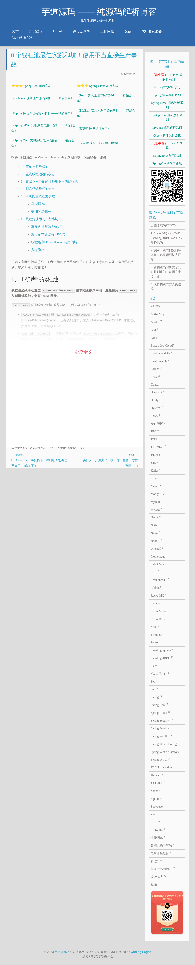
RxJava (156, 603)
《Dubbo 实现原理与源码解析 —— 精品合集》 (42, 101)
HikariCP (158, 392)
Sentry (155, 642)
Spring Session (161, 728)
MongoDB (158, 494)
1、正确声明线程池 (34, 170)
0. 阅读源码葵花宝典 (164, 225)
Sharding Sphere (162, 650)
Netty (155, 525)
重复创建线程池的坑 (46, 230)
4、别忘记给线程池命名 (38, 192)
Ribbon (156, 587)
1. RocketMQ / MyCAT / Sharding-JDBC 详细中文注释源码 (167, 238)
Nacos (156, 517)
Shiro (155, 665)
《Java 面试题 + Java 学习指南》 (98, 146)
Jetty (154, 462)
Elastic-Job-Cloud (162, 345)
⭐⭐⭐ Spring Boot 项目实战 (31, 89)
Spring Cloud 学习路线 (167, 163)
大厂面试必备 (151, 31)
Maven (156, 486)
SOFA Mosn (159, 611)
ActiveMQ (158, 314)
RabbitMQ (158, 564)
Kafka (156, 470)
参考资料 (38, 253)
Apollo (156, 322)
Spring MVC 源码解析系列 (167, 105)
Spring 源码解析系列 (167, 95)
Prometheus (159, 556)
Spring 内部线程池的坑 (48, 237)
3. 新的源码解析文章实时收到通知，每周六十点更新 (166, 272)
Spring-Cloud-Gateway (166, 751)
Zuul (154, 814)
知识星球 (36, 31)
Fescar (155, 376)
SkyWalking (160, 673)
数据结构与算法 (162, 845)
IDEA (155, 415)
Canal (155, 337)
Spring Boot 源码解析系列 (167, 117)
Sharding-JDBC (162, 658)
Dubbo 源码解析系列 (167, 77)
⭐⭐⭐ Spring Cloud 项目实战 (97, 89)
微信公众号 (81, 31)
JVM (155, 439)
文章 (15, 31)
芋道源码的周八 (163, 869)
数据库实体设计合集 (167, 135)
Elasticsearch (160, 361)
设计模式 (158, 876)
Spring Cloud (160, 712)
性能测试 (158, 837)
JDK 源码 (158, 423)
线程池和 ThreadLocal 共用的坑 (54, 245)
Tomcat (157, 775)
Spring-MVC (160, 759)
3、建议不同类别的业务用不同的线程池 (49, 184)
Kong (155, 478)
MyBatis (157, 501)
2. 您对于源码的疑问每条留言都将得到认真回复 (166, 255)
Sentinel (157, 634)
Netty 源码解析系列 (167, 87)
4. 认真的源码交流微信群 (166, 286)
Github (58, 31)
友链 (127, 31)
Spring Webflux (161, 736)
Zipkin (156, 798)
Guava (156, 384)
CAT (154, 329)
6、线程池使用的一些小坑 (39, 222)
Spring (156, 697)
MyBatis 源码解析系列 (167, 127)
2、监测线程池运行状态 (38, 177)
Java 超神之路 (22, 38)
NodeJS (156, 540)
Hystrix (157, 408)
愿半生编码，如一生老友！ (99, 20)
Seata (155, 626)
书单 (155, 822)
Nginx (155, 533)
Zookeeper (158, 806)
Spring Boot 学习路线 (167, 155)
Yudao (155, 791)
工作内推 (107, 31)
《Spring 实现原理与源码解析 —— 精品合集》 (42, 116)
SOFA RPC (158, 619)
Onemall (157, 548)
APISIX (156, 306)
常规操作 (38, 207)
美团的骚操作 (41, 215)
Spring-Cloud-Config (164, 744)
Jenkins (156, 454)
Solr (154, 681)
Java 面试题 (167, 145)
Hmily (155, 400)
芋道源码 (61, 952)
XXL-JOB (158, 783)
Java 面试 (158, 447)
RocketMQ (159, 595)
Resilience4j (160, 580)
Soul (154, 689)
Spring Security (162, 720)
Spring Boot (159, 705)
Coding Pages (141, 952)
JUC (155, 431)
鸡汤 (155, 884)
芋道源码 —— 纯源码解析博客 (99, 12)
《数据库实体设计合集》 (93, 131)
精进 (156, 861)
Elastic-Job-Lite (162, 353)
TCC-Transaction (162, 767)
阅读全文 (83, 355)
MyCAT (156, 509)
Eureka (156, 369)
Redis (155, 572)
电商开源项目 (161, 853)
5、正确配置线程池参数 (38, 199)
